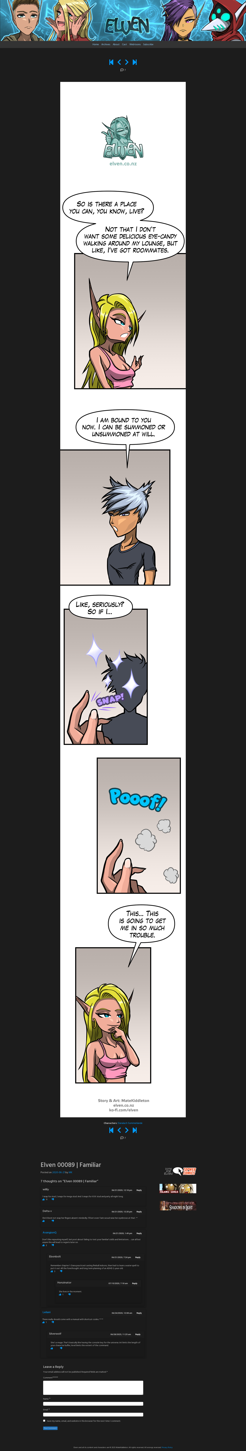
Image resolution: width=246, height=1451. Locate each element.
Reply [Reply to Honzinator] (134, 1283)
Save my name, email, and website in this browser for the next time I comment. (84, 1421)
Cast (124, 45)
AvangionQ (49, 1232)
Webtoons (135, 45)
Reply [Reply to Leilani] (139, 1313)
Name (46, 1399)
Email (45, 1409)
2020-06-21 (58, 1172)
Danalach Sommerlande (130, 1123)
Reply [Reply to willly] (139, 1190)
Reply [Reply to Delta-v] (139, 1212)
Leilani (47, 1312)
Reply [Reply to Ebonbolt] (137, 1257)
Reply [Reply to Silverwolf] (137, 1334)
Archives (105, 45)
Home (96, 45)
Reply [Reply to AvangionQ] (139, 1233)
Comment (48, 1377)
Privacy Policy (167, 1447)
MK (70, 1172)
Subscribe (148, 45)
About (116, 45)
